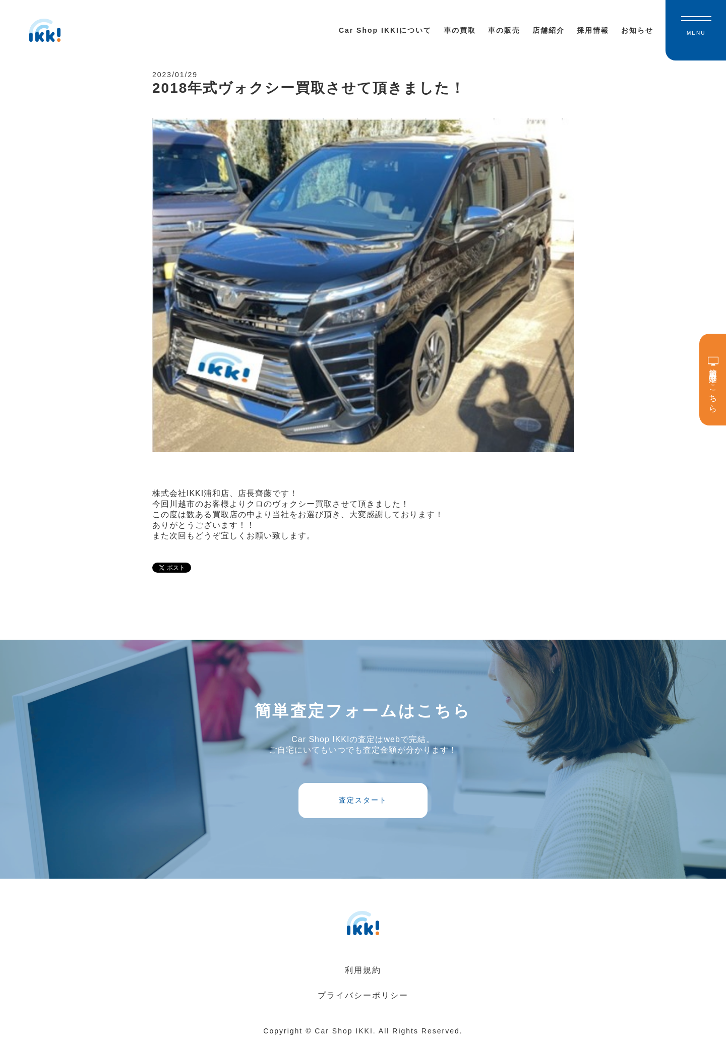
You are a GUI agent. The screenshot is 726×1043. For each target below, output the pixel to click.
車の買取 (460, 30)
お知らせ (637, 30)
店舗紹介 (548, 30)
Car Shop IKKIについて (385, 30)
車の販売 (504, 30)
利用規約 (363, 970)
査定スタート (363, 800)
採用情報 (593, 30)
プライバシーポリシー (363, 995)
